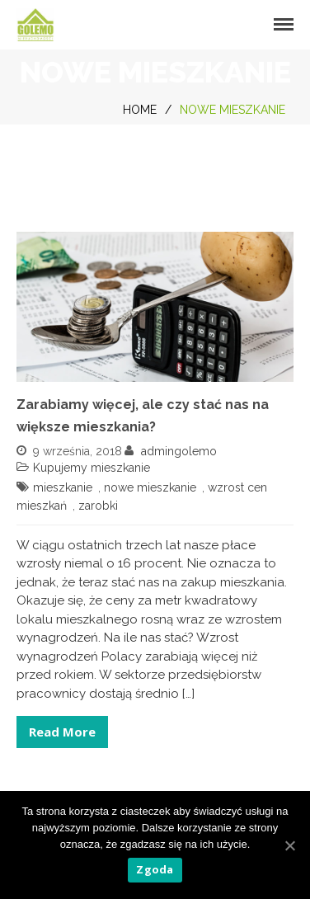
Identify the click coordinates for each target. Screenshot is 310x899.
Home (140, 109)
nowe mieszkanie (150, 487)
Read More (62, 731)
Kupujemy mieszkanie (91, 467)
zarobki (98, 505)
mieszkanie (62, 487)
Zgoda (154, 869)
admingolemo (179, 451)
